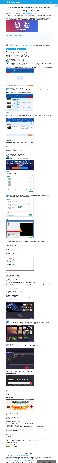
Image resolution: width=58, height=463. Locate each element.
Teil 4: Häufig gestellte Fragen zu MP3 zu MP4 (14, 38)
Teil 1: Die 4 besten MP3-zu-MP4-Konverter (14, 34)
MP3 (33, 13)
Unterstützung (47, 2)
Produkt (41, 2)
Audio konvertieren (29, 13)
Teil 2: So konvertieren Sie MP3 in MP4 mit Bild (14, 35)
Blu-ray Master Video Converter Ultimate (27, 45)
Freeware (28, 2)
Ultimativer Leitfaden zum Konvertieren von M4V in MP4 (17, 455)
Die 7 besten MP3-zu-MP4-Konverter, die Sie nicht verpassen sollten (20, 460)
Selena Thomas (22, 13)
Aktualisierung (35, 2)
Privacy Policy (52, 460)
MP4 (35, 13)
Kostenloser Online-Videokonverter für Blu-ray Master (14, 145)
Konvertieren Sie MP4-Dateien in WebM (34, 139)
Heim (24, 2)
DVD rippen (46, 241)
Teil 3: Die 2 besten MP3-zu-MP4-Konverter (14, 36)
